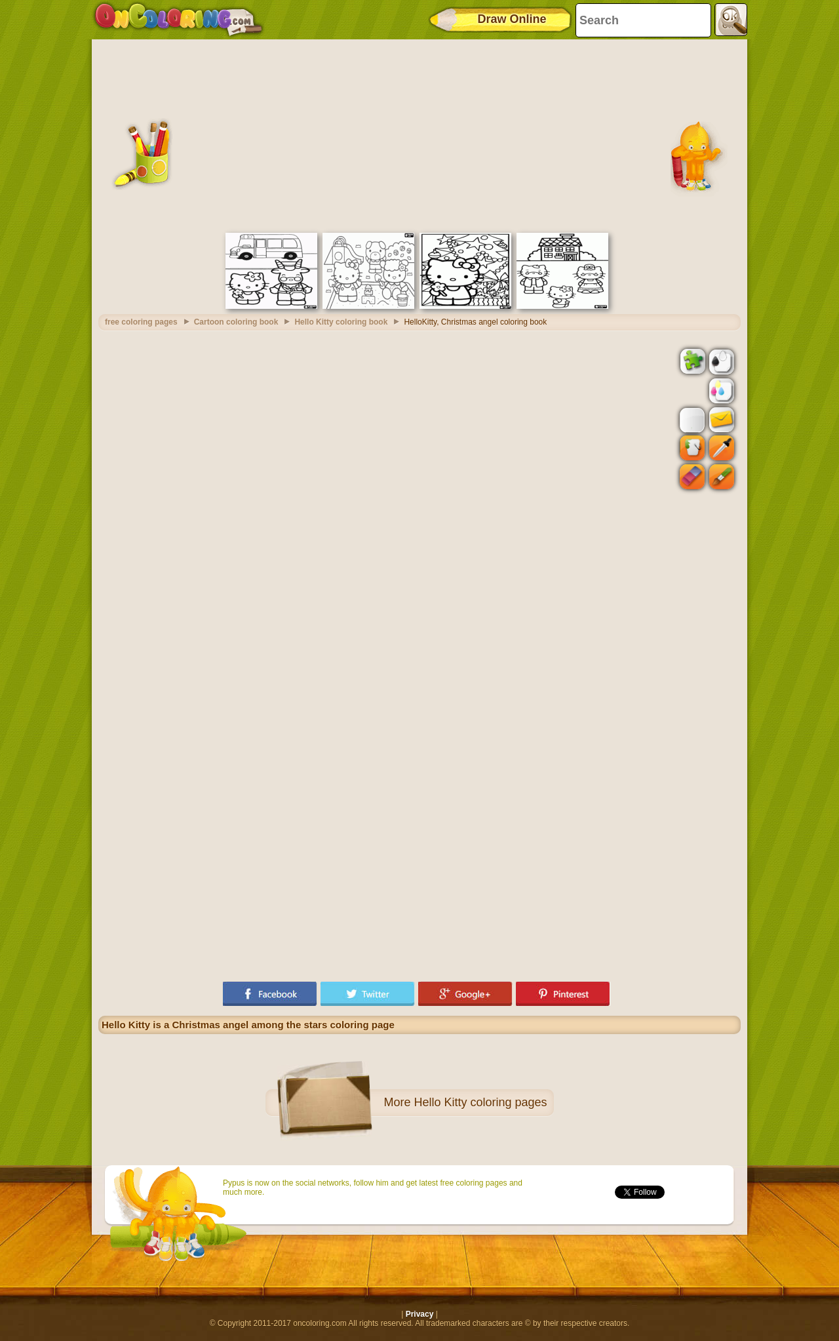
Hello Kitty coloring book (340, 322)
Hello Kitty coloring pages (480, 1102)
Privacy (420, 1314)
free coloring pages (141, 322)
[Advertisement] (419, 134)
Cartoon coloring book (236, 322)
